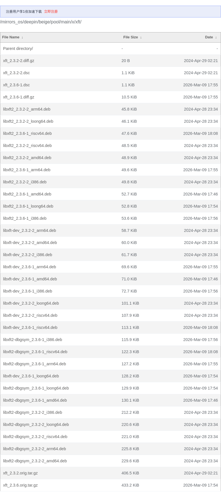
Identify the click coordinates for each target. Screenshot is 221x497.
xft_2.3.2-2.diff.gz (18, 60)
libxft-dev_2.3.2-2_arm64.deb (29, 230)
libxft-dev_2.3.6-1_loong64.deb (31, 376)
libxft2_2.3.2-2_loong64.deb (28, 121)
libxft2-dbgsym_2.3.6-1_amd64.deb (35, 400)
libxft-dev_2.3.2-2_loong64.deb (31, 303)
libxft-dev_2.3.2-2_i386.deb (27, 254)
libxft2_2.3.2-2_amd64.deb (27, 157)
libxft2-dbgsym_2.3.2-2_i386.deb (32, 412)
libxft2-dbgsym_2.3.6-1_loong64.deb (36, 388)
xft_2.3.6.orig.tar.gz (20, 485)
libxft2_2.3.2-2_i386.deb (25, 182)
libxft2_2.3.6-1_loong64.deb (28, 206)
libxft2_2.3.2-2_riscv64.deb (27, 145)
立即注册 (51, 12)
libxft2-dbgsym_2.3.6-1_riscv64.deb (35, 351)
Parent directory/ (18, 48)
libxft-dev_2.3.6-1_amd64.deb (30, 279)
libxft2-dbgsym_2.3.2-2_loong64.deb (36, 424)
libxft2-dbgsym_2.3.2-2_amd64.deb (35, 461)
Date (209, 37)
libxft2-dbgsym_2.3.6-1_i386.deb (32, 339)
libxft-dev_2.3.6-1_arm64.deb (29, 267)
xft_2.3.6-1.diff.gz (18, 97)
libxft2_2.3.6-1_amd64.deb (27, 194)
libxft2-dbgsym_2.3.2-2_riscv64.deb (35, 436)
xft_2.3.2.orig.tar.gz (20, 473)
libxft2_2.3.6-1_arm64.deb (26, 170)
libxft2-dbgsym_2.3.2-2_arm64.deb (34, 449)
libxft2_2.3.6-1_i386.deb (25, 218)
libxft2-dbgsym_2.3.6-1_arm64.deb (34, 364)
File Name (10, 37)
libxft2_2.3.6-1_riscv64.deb (27, 133)
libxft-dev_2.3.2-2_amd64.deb (30, 242)
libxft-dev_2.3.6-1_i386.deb (27, 291)
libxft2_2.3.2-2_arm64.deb (26, 109)
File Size (130, 37)
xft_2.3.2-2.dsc (16, 73)
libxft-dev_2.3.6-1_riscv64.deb (30, 327)
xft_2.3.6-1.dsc (16, 85)
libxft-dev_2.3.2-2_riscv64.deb (30, 315)
